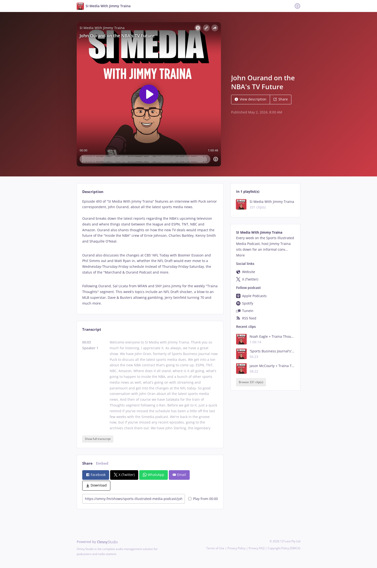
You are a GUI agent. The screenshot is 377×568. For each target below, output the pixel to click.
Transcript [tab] (91, 329)
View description (250, 99)
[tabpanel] (150, 252)
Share (280, 99)
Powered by (97, 541)
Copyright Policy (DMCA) (284, 548)
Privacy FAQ (256, 548)
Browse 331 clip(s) (251, 382)
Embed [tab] (102, 463)
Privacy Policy (236, 548)
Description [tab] (92, 191)
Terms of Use (215, 548)
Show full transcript (98, 439)
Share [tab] (87, 463)
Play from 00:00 (203, 498)
